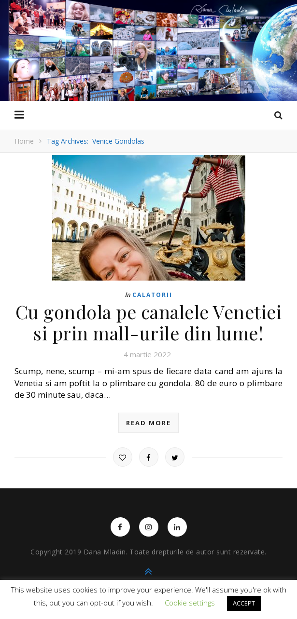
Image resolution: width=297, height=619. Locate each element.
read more (148, 422)
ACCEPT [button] (244, 603)
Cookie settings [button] (190, 602)
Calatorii (152, 295)
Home (24, 141)
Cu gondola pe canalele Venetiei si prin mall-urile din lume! (148, 322)
